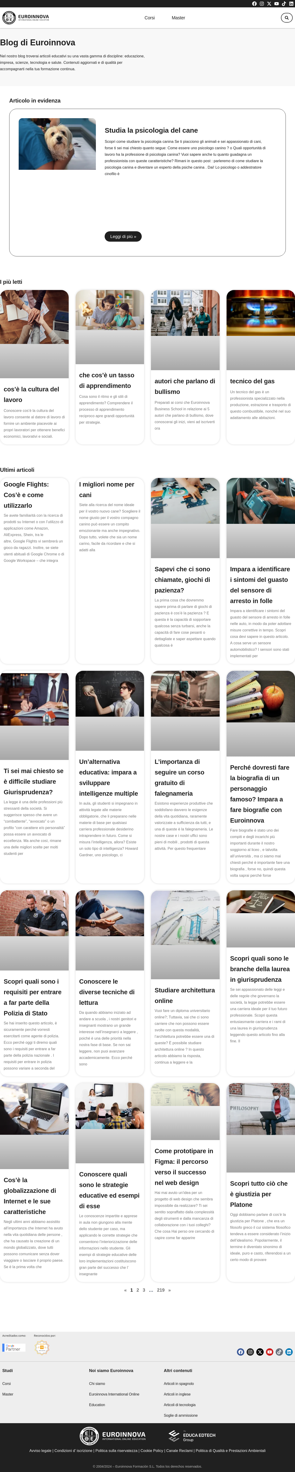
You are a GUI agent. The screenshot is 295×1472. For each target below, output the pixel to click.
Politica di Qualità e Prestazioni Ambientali (231, 1451)
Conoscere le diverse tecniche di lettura (107, 1002)
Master (178, 18)
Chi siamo (97, 1384)
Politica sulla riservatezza (116, 1451)
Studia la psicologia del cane (151, 130)
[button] (285, 18)
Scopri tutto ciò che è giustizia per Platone (259, 1205)
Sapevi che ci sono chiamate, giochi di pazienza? (183, 580)
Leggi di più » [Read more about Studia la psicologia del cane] (123, 236)
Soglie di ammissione (181, 1415)
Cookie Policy (152, 1451)
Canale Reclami (180, 1451)
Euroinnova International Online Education (114, 1399)
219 (161, 1300)
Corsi (147, 18)
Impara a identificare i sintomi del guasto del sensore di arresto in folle (258, 590)
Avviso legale (40, 1451)
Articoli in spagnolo (179, 1384)
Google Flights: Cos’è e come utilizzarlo (27, 495)
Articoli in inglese (177, 1394)
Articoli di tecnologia (180, 1405)
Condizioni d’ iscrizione (73, 1451)
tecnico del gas (253, 381)
